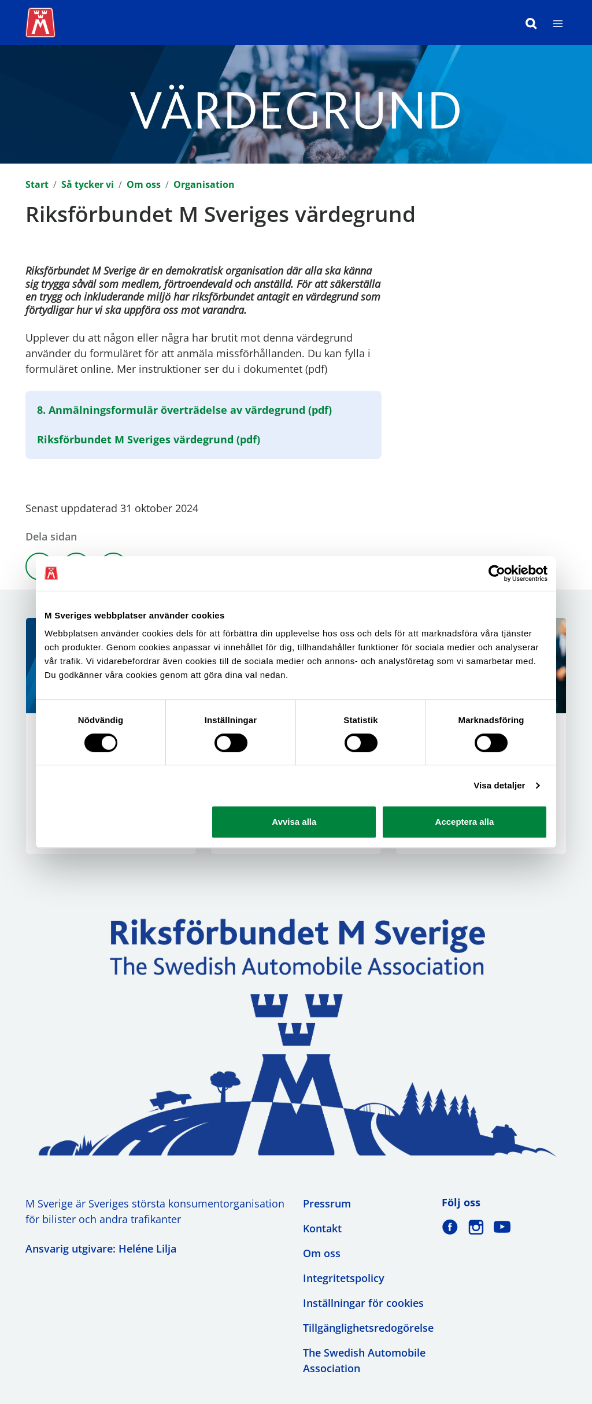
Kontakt (322, 1228)
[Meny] (558, 23)
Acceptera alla (464, 822)
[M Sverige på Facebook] (450, 1226)
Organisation (204, 184)
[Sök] (531, 23)
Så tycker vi (87, 184)
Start (37, 184)
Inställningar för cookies (363, 1303)
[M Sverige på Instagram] (476, 1226)
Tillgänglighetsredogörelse (368, 1328)
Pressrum (327, 1203)
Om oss (144, 184)
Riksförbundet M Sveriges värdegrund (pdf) (148, 439)
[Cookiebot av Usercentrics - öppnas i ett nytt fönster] (496, 573)
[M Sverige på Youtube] (502, 1226)
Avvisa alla (294, 822)
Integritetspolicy (343, 1278)
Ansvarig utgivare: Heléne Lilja (100, 1248)
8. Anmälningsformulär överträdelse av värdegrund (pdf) (184, 410)
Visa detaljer (499, 785)
